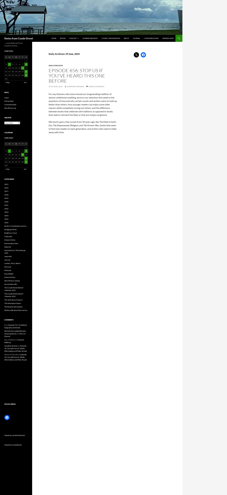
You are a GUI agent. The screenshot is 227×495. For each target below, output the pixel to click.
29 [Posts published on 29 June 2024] (26, 75)
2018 (6, 195)
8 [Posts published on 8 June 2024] (26, 64)
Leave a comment (96, 86)
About (126, 38)
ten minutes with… (11, 284)
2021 (6, 205)
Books (63, 38)
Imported (8, 256)
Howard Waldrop (90, 38)
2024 (51, 65)
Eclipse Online (9, 240)
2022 (6, 209)
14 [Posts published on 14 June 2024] (23, 68)
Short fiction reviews (12, 281)
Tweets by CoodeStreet (13, 445)
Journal (136, 38)
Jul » (25, 82)
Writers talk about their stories (15, 310)
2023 (6, 212)
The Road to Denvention (13, 307)
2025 (6, 219)
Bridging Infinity (10, 229)
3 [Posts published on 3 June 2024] (9, 64)
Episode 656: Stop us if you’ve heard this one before (77, 75)
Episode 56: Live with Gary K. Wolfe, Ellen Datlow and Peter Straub (15, 348)
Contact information (110, 38)
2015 (6, 184)
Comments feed (10, 104)
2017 (6, 191)
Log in (6, 98)
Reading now (168, 38)
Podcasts (58, 65)
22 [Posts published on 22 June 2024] (26, 71)
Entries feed (8, 101)
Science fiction (9, 277)
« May (7, 82)
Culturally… (8, 236)
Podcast (73, 38)
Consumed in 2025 (151, 38)
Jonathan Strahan (75, 86)
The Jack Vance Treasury (13, 300)
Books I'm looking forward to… (16, 226)
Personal (7, 267)
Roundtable (8, 274)
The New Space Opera (12, 303)
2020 (6, 202)
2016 (6, 188)
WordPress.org (10, 108)
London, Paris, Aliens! (12, 263)
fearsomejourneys (11, 243)
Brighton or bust (10, 233)
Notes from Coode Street (18, 38)
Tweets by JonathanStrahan (14, 435)
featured (7, 247)
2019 (6, 198)
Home (54, 38)
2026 (6, 222)
